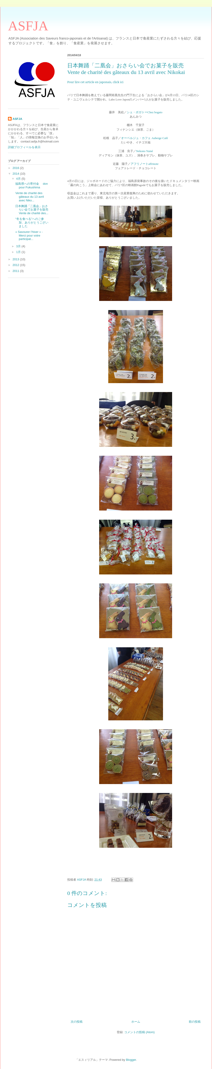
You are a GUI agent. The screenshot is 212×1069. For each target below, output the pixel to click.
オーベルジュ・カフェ (136, 138)
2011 (16, 271)
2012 (16, 265)
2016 (16, 168)
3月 (19, 246)
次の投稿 (77, 1021)
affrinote (153, 164)
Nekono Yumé (144, 151)
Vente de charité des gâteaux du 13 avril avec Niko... (29, 196)
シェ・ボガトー (137, 112)
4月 (19, 178)
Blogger (131, 1059)
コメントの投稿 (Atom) (139, 1032)
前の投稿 (195, 1021)
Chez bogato (154, 112)
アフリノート (139, 164)
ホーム (135, 1021)
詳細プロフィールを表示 (24, 147)
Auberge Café (159, 138)
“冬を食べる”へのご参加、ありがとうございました (31, 222)
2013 (16, 259)
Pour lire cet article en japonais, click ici (95, 82)
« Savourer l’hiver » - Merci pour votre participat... (29, 235)
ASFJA (28, 25)
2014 (16, 173)
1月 (19, 252)
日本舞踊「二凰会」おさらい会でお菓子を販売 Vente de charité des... (44, 209)
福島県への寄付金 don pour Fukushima (31, 185)
